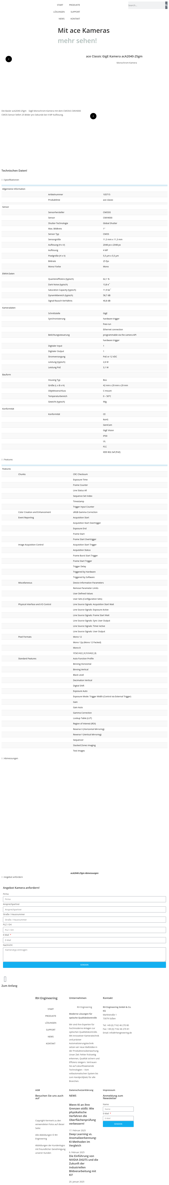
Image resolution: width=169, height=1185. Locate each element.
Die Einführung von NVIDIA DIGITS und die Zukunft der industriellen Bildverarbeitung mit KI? (83, 1165)
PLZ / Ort (7, 924)
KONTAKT (75, 15)
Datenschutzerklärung (81, 1089)
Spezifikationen (11, 179)
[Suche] (166, 5)
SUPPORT (75, 8)
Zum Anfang (9, 986)
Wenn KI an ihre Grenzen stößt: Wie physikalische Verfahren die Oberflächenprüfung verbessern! (82, 1114)
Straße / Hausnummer (14, 914)
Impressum (109, 1089)
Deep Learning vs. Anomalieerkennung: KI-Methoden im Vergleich (82, 1139)
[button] (84, 180)
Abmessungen (11, 758)
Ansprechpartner (11, 904)
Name (106, 1104)
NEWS (62, 15)
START (51, 1009)
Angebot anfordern (13, 877)
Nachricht (7, 945)
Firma (6, 893)
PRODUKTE (50, 1015)
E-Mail (6, 934)
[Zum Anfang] (5, 979)
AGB (37, 1089)
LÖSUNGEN (59, 8)
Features (8, 459)
